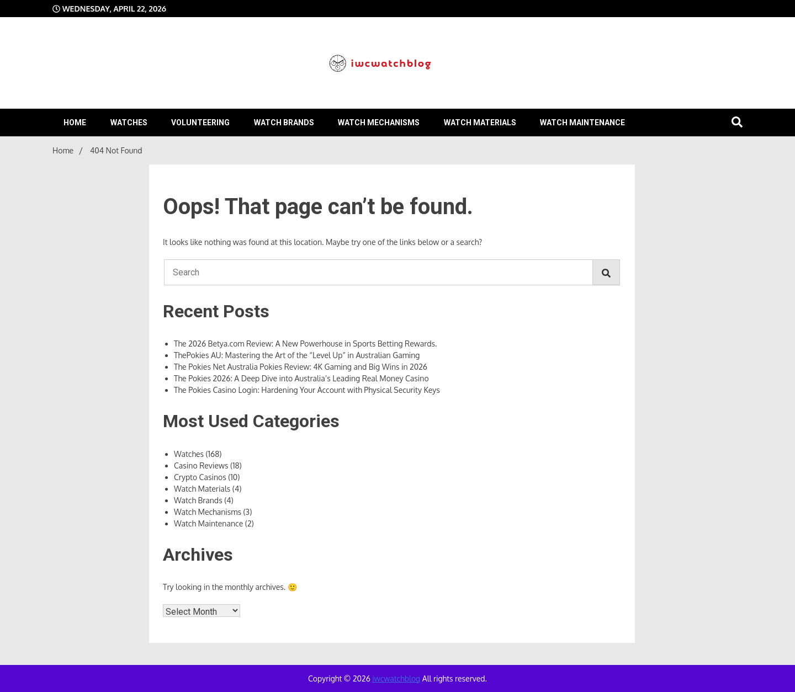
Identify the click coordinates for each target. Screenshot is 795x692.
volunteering (200, 122)
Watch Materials (480, 122)
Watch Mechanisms (379, 122)
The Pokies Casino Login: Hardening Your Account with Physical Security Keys (307, 390)
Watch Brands (284, 122)
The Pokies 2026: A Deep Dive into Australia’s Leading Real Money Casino (301, 378)
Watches (128, 122)
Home (74, 122)
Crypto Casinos (200, 477)
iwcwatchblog (396, 678)
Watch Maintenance (582, 122)
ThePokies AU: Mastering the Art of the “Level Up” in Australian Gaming (297, 355)
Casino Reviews (201, 465)
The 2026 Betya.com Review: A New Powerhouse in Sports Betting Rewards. (305, 343)
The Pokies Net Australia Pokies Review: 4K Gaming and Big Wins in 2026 (300, 366)
